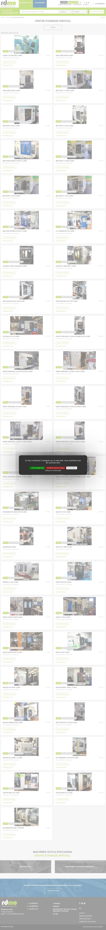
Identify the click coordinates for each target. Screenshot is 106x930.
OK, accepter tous (37, 468)
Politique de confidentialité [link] (53, 470)
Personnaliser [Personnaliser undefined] (71, 468)
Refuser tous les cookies (55, 468)
